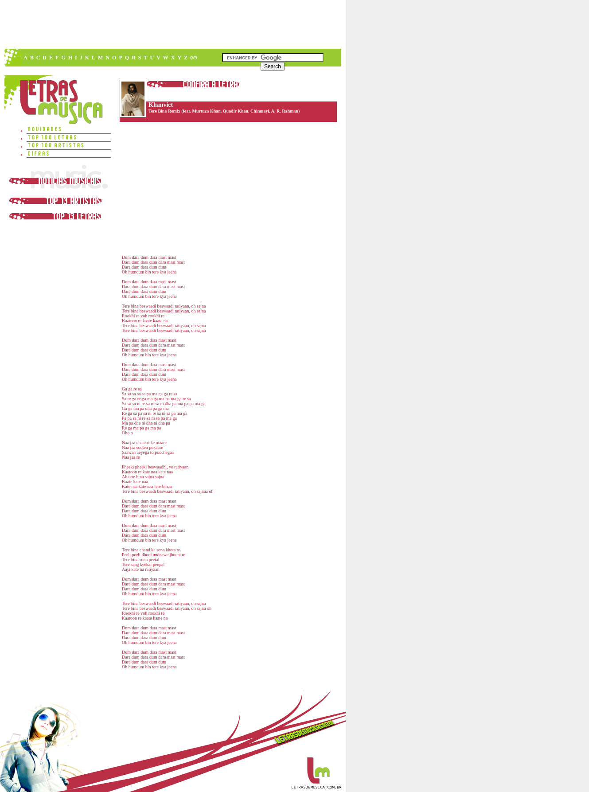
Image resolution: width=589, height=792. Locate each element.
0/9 (193, 58)
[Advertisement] (172, 24)
